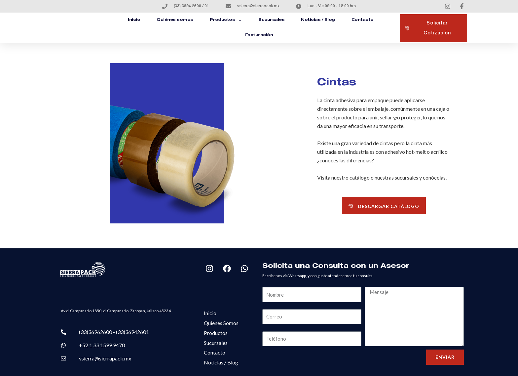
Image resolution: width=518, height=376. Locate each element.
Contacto (363, 20)
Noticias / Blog (318, 20)
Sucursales (271, 20)
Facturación (259, 35)
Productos (226, 20)
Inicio (134, 20)
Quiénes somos (175, 20)
